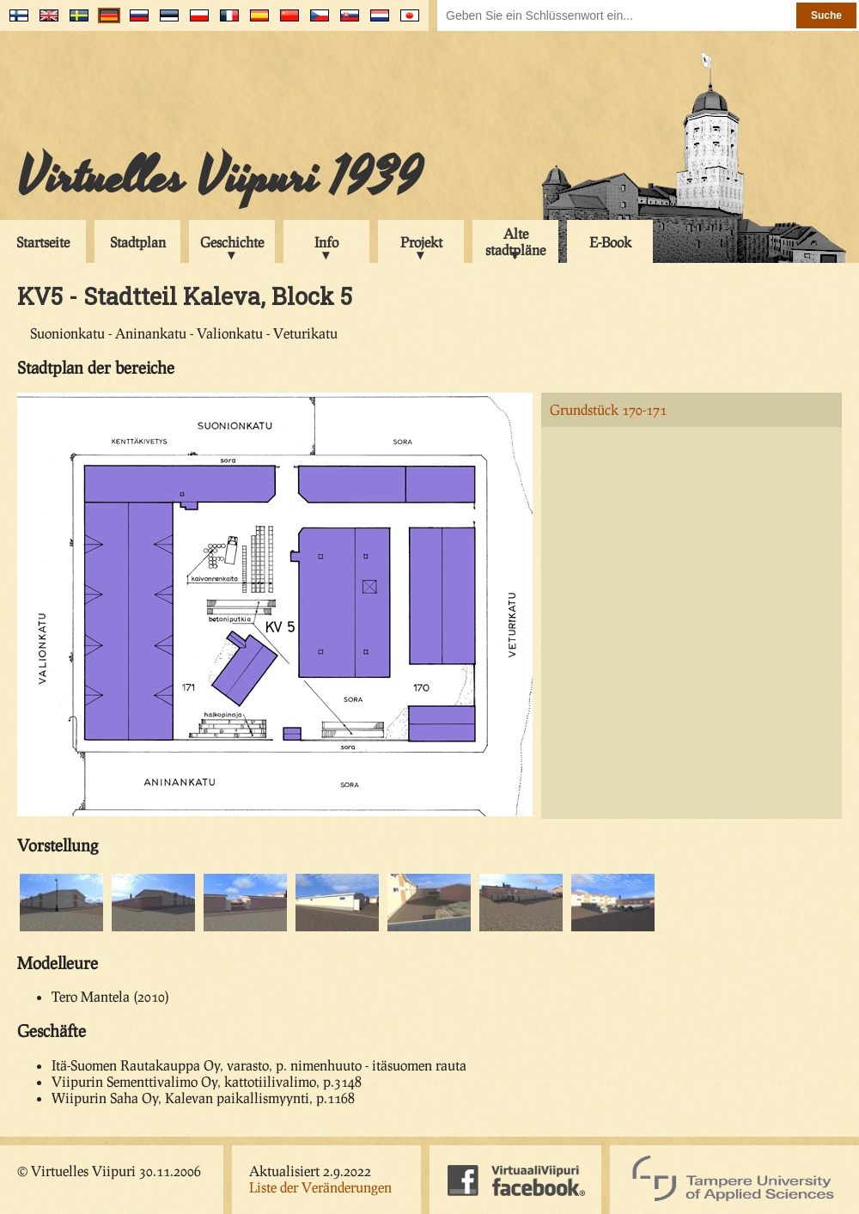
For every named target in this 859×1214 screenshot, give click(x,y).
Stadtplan (138, 242)
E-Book (610, 242)
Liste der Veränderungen (320, 1187)
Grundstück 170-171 (608, 409)
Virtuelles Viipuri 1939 (219, 178)
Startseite (43, 242)
